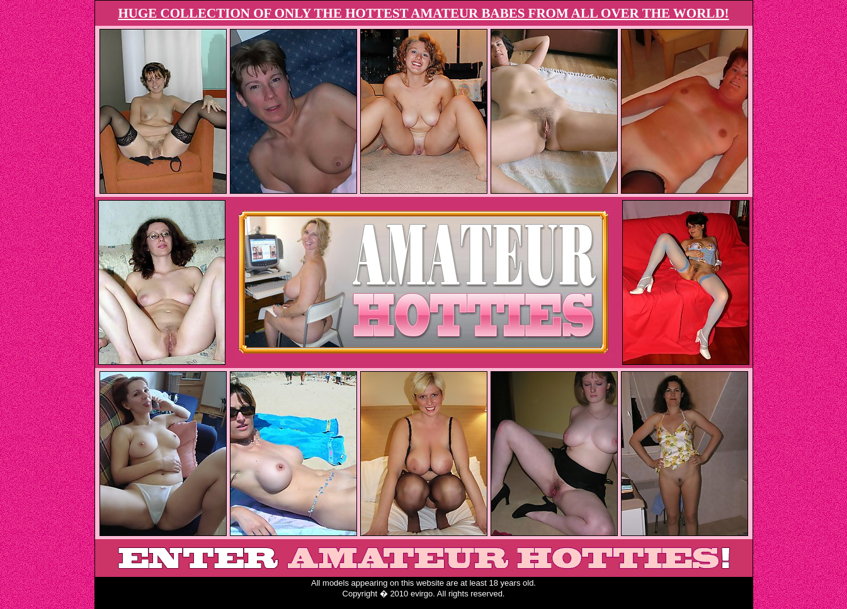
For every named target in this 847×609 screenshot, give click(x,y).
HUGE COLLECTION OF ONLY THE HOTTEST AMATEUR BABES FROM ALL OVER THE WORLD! (423, 13)
